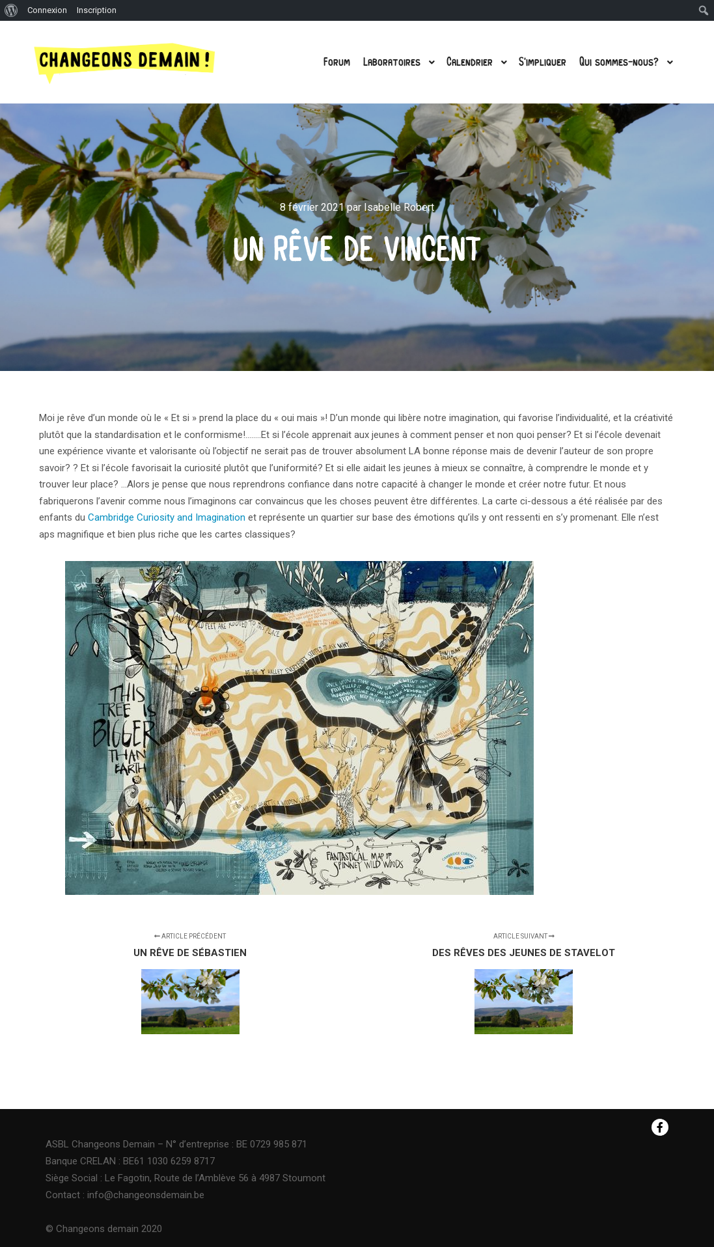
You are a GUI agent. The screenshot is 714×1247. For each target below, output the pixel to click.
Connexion (47, 10)
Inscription (97, 10)
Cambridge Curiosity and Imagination (166, 517)
